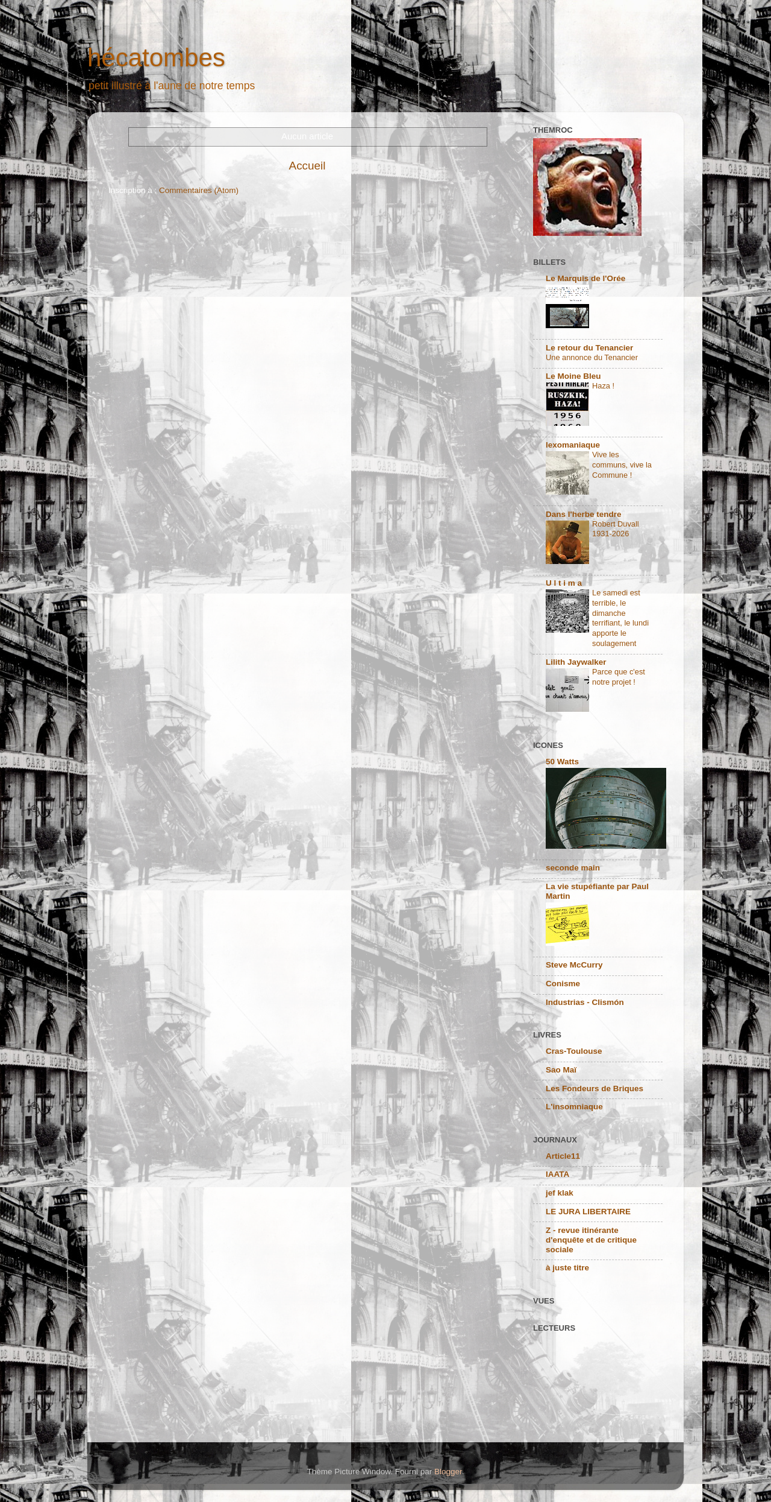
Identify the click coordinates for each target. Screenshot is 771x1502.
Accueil (307, 165)
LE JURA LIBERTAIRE (588, 1211)
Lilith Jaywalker (576, 662)
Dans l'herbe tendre (584, 514)
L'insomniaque (574, 1106)
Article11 (563, 1156)
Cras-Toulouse (574, 1051)
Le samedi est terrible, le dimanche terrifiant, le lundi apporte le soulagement (620, 617)
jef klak (559, 1192)
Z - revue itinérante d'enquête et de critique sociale (591, 1240)
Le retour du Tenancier (589, 347)
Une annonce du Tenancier (592, 357)
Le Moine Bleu (573, 376)
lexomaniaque (573, 444)
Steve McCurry (574, 964)
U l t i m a (564, 583)
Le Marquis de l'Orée (585, 278)
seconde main (573, 867)
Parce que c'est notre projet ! (618, 676)
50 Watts (562, 761)
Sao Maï (561, 1069)
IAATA (557, 1174)
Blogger (448, 1471)
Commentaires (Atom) (199, 190)
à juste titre (567, 1267)
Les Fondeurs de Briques (594, 1088)
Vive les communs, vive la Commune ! (622, 464)
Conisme (563, 983)
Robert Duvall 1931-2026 (615, 529)
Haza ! (603, 385)
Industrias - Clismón (585, 1002)
